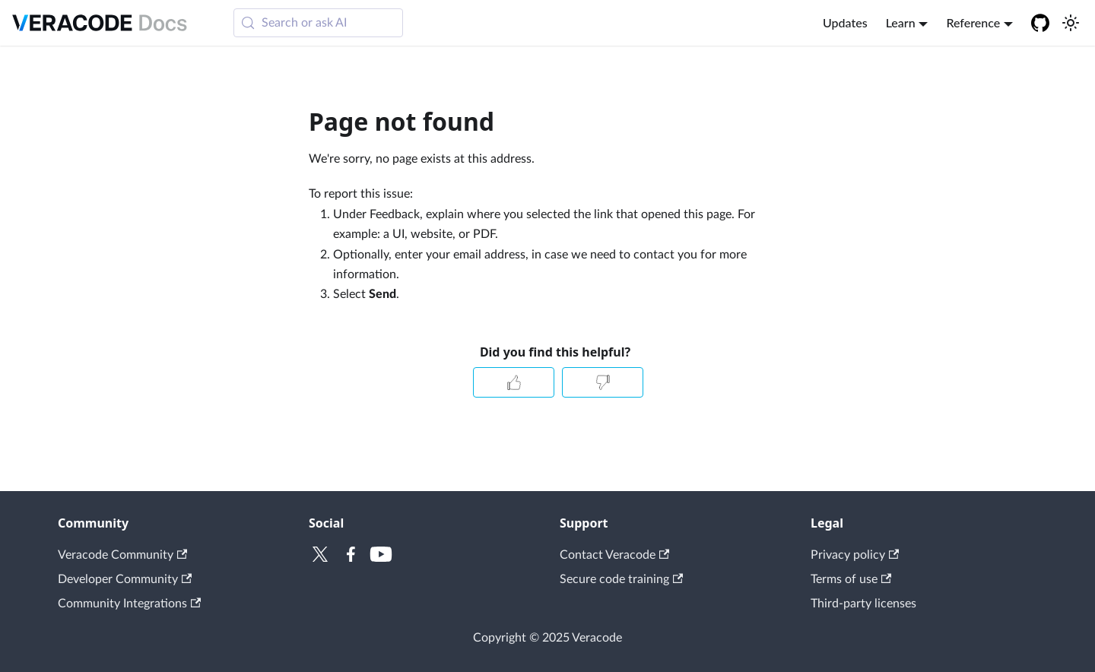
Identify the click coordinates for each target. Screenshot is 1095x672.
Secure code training (621, 579)
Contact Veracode (614, 555)
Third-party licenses (863, 604)
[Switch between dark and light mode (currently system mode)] (1070, 23)
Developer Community (125, 579)
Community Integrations (129, 604)
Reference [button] (973, 22)
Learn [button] (901, 22)
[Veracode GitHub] (1040, 23)
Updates (845, 22)
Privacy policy (855, 555)
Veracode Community (122, 555)
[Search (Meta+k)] (318, 22)
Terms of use (851, 579)
